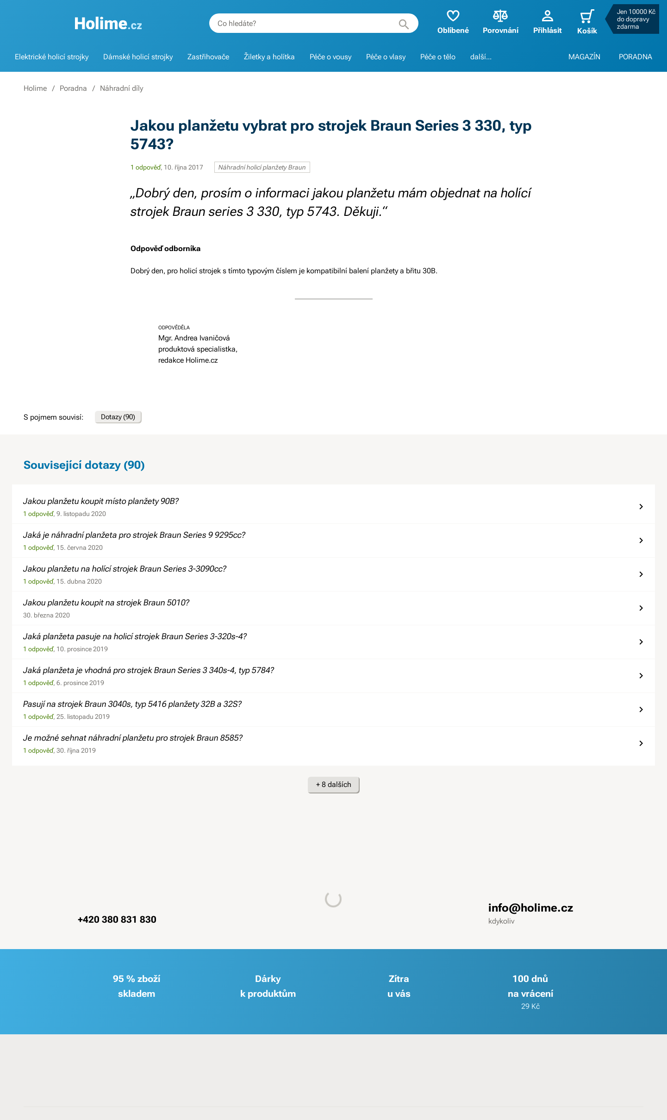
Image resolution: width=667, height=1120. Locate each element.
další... (481, 56)
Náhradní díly (121, 88)
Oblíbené (445, 21)
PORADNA (635, 56)
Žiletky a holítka (269, 56)
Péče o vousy (330, 56)
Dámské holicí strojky (138, 56)
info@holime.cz (530, 912)
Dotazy (122, 419)
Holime (35, 88)
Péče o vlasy (385, 56)
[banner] (104, 23)
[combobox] (306, 23)
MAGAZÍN (584, 56)
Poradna (73, 88)
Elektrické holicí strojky (51, 56)
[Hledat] (397, 23)
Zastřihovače (208, 56)
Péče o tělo (437, 56)
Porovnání (493, 21)
